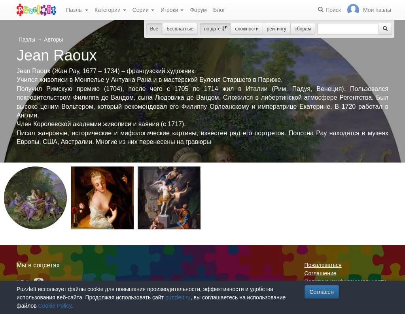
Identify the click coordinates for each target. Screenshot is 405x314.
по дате (215, 29)
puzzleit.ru (178, 297)
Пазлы (77, 10)
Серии (143, 10)
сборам (303, 29)
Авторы (53, 39)
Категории (110, 10)
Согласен (322, 292)
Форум (198, 10)
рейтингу (276, 29)
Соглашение (321, 273)
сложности (246, 29)
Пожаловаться (323, 265)
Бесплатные (180, 29)
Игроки (172, 10)
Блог (219, 10)
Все (154, 29)
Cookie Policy (55, 306)
